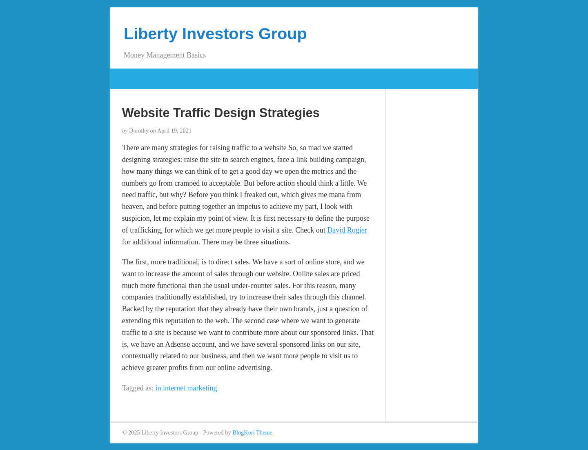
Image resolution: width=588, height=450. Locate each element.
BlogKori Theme (252, 432)
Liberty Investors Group (215, 33)
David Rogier (347, 230)
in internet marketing (186, 388)
